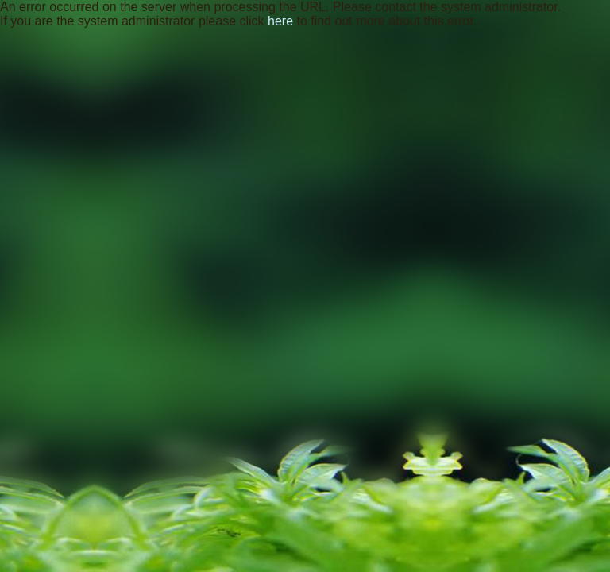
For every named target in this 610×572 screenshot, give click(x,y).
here (280, 21)
